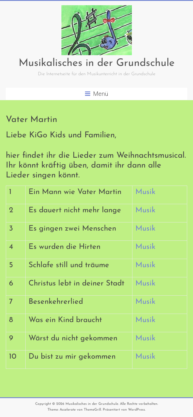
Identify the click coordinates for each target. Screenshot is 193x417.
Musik (145, 192)
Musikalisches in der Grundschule (97, 63)
